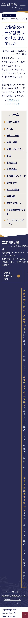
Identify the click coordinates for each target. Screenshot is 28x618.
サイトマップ (13, 104)
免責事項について (12, 599)
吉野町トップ (13, 100)
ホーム (14, 114)
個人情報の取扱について (14, 596)
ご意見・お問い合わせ (8, 276)
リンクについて (14, 603)
